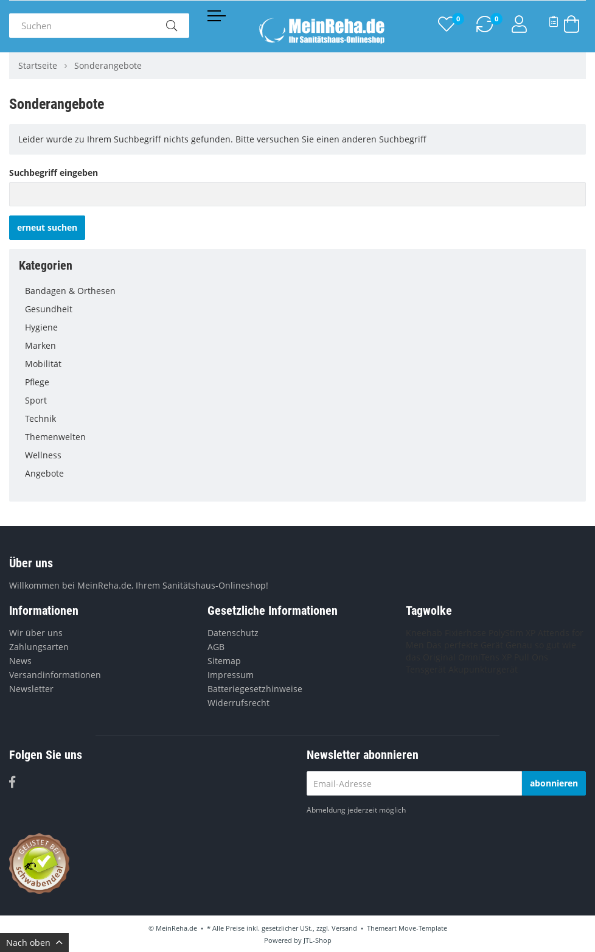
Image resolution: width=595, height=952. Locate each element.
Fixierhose (465, 633)
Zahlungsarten (39, 647)
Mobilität (300, 364)
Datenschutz (233, 633)
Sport (300, 400)
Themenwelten (300, 437)
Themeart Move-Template (407, 928)
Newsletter (31, 689)
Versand (344, 928)
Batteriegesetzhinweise (254, 689)
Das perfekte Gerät (464, 645)
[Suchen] (81, 25)
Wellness (300, 455)
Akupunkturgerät (483, 669)
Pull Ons (531, 657)
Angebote (44, 473)
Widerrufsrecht (238, 703)
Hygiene (300, 327)
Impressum (230, 675)
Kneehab (424, 633)
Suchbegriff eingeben (53, 172)
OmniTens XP (485, 657)
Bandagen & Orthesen (300, 291)
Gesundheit (300, 309)
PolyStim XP (512, 633)
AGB (215, 647)
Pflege (300, 382)
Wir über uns (36, 633)
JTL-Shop (318, 940)
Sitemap (224, 661)
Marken (300, 346)
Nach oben (34, 942)
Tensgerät (426, 669)
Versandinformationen (55, 675)
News (20, 661)
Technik (300, 419)
